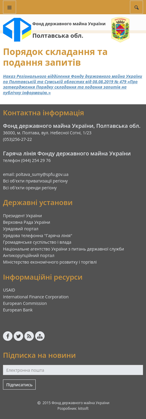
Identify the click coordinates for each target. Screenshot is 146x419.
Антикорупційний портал (28, 255)
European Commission (25, 303)
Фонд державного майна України (69, 23)
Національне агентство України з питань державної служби (63, 249)
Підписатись (19, 385)
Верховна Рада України (26, 222)
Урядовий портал (20, 228)
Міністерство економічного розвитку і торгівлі (50, 262)
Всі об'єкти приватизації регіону (35, 181)
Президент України (22, 215)
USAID (9, 290)
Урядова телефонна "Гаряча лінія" (37, 235)
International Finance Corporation (36, 297)
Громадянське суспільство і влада (37, 242)
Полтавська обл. (58, 35)
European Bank (18, 310)
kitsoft (83, 408)
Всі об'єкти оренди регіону (30, 187)
